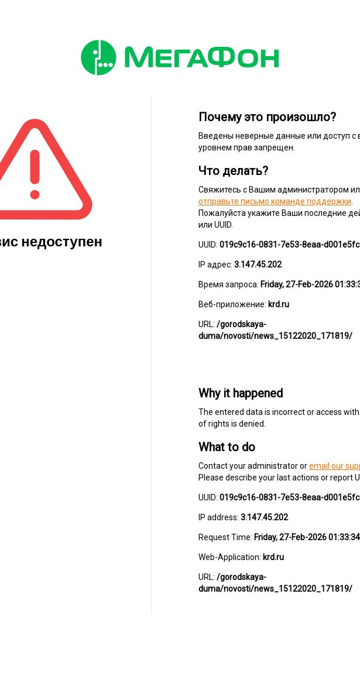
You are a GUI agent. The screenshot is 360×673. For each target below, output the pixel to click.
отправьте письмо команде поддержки (274, 201)
